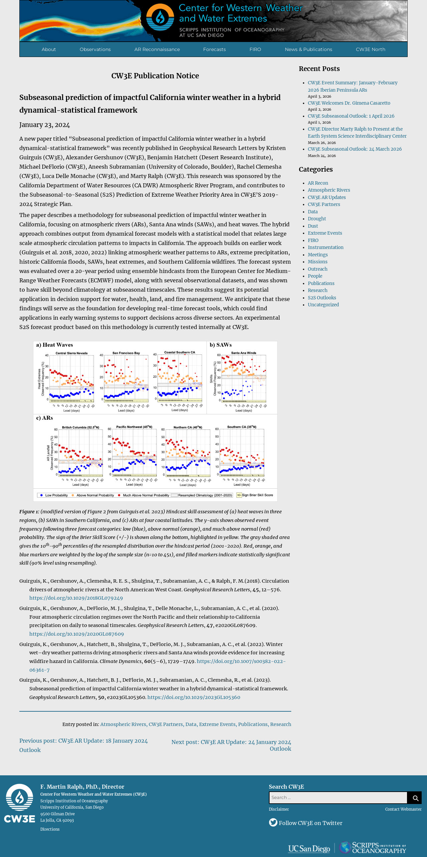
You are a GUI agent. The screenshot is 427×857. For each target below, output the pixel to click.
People (315, 276)
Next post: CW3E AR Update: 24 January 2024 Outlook (231, 745)
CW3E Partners (166, 724)
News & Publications (308, 49)
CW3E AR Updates (327, 197)
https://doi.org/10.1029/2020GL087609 (76, 634)
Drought (317, 219)
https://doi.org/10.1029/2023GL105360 (193, 697)
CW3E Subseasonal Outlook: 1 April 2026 (351, 116)
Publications (253, 724)
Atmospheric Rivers (123, 724)
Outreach (318, 269)
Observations (95, 49)
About (49, 49)
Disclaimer (279, 809)
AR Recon (318, 183)
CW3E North (370, 49)
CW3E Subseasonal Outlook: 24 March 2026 (355, 149)
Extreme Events (217, 724)
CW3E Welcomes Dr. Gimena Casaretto (349, 103)
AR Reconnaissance (157, 49)
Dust (313, 226)
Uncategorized (323, 305)
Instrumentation (326, 247)
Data (190, 724)
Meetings (318, 255)
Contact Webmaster (403, 809)
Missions (318, 262)
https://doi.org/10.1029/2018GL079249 (76, 598)
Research (280, 724)
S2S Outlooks (322, 298)
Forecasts (214, 49)
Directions (50, 829)
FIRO (255, 49)
